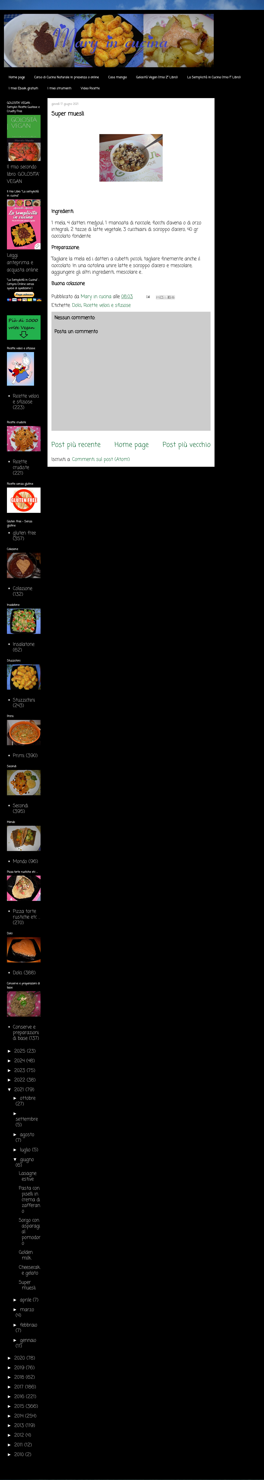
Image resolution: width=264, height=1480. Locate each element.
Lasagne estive (27, 1176)
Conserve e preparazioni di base (26, 1033)
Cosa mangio (117, 77)
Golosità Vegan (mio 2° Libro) (157, 77)
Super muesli (27, 1285)
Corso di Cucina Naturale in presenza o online (66, 77)
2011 (19, 1445)
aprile (26, 1300)
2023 (20, 1070)
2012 (20, 1435)
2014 (19, 1416)
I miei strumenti (59, 88)
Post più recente (76, 445)
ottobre (27, 1098)
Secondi (20, 806)
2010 (19, 1454)
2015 (20, 1406)
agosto (27, 1134)
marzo (27, 1309)
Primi (18, 755)
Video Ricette (90, 88)
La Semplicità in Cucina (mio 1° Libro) (214, 77)
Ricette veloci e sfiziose (107, 305)
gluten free (24, 533)
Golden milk (26, 1255)
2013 (20, 1425)
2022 (20, 1080)
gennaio (28, 1340)
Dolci (76, 305)
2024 (20, 1061)
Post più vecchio (187, 445)
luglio (26, 1150)
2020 (20, 1358)
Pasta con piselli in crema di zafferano (29, 1200)
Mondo (20, 861)
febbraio (28, 1325)
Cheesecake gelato (29, 1270)
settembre (27, 1119)
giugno (27, 1159)
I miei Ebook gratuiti (23, 88)
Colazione (22, 588)
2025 (20, 1051)
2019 (20, 1368)
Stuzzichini (24, 700)
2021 (20, 1090)
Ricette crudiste (21, 464)
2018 (20, 1377)
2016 (20, 1396)
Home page (17, 77)
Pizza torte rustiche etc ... (26, 914)
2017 (19, 1387)
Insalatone (23, 644)
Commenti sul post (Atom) (101, 459)
